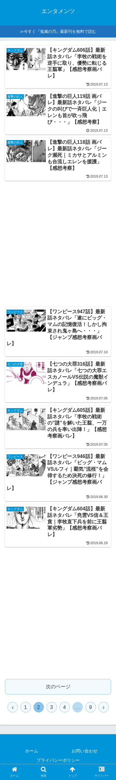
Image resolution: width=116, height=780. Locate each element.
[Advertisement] (58, 242)
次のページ (58, 686)
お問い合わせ (84, 750)
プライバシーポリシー (58, 760)
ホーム (31, 750)
